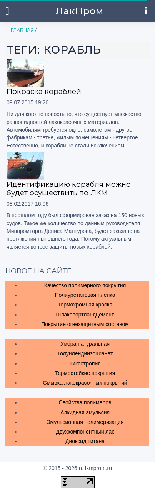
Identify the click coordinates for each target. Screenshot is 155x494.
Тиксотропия (85, 363)
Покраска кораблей (44, 91)
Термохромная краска (85, 304)
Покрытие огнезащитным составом (85, 324)
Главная (22, 30)
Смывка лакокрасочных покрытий (85, 383)
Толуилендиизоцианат (85, 353)
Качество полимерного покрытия (85, 285)
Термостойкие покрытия (85, 373)
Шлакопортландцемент (85, 314)
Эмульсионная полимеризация (85, 422)
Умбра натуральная (85, 344)
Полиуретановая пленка (85, 295)
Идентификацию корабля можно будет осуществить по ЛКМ (69, 188)
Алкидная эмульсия (85, 412)
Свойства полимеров (85, 402)
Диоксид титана (85, 441)
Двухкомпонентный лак (85, 432)
